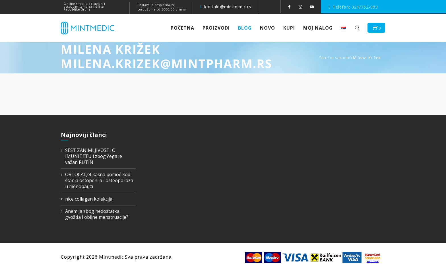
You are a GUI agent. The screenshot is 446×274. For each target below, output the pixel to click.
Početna (184, 28)
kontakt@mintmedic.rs (227, 6)
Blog (247, 28)
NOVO (269, 28)
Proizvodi (218, 28)
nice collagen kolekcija (88, 199)
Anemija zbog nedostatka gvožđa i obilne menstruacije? (96, 214)
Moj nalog (320, 28)
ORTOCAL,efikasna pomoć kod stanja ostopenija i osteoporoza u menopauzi (99, 180)
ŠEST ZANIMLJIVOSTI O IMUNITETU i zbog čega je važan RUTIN (93, 156)
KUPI (291, 28)
